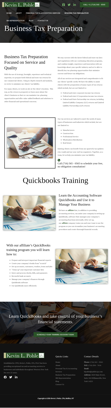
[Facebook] (63, 4)
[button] (93, 4)
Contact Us (19, 20)
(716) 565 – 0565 (93, 362)
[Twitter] (69, 4)
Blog (8, 20)
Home (8, 13)
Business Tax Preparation (74, 13)
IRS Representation (98, 13)
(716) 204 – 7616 (92, 365)
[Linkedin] (74, 4)
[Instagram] (16, 377)
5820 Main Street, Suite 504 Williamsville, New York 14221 (95, 378)
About (17, 13)
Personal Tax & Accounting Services (41, 13)
